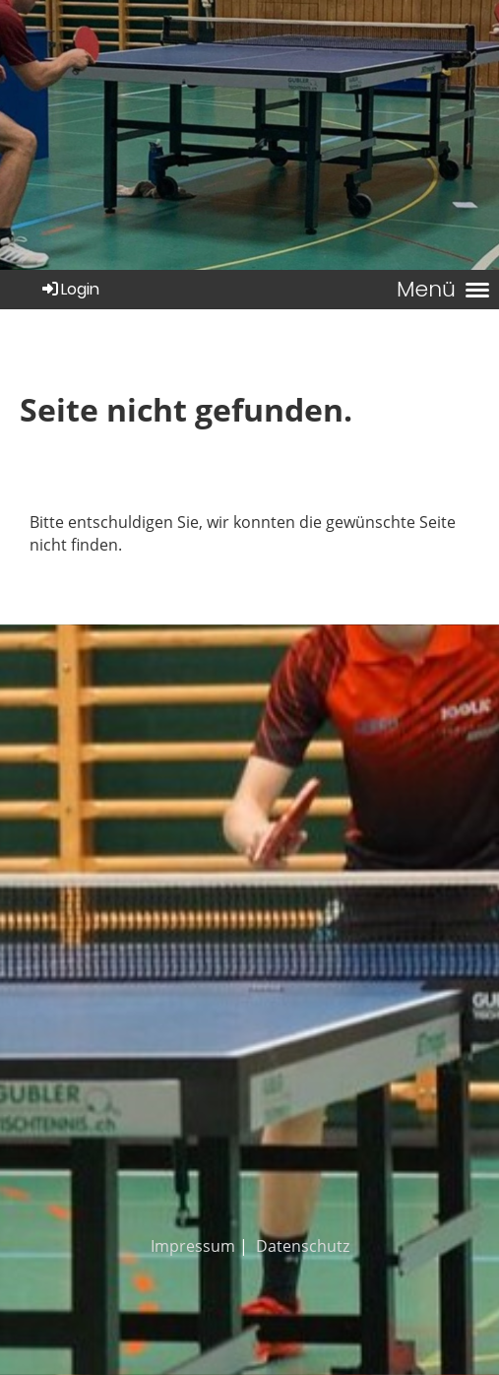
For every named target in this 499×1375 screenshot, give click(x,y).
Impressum (193, 1246)
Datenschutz (302, 1246)
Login (69, 289)
